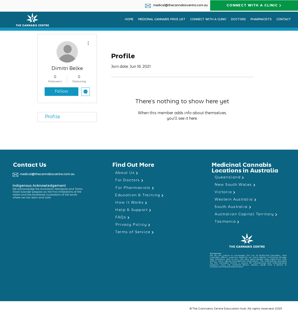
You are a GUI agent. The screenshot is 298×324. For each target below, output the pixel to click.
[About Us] (148, 173)
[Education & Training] (148, 195)
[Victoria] (248, 192)
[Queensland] (248, 177)
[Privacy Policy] (149, 225)
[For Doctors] (148, 180)
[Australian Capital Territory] (248, 214)
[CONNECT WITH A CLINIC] (254, 5)
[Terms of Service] (148, 232)
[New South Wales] (248, 185)
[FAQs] (148, 217)
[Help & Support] (148, 210)
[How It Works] (148, 202)
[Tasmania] (248, 222)
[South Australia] (248, 207)
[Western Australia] (248, 199)
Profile (52, 117)
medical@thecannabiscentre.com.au (180, 5)
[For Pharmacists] (149, 188)
